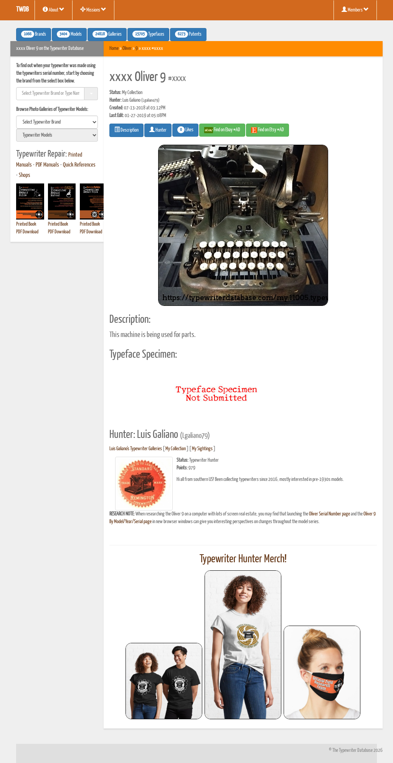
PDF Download (27, 232)
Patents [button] (188, 34)
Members (355, 10)
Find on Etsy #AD (267, 130)
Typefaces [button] (148, 34)
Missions (93, 10)
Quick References (79, 165)
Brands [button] (33, 34)
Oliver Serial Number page (329, 514)
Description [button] (126, 130)
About (53, 10)
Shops (24, 175)
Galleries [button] (107, 34)
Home (114, 48)
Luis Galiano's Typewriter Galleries (135, 448)
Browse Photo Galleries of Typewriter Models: (52, 109)
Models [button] (69, 34)
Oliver (127, 48)
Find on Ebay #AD (222, 130)
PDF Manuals (47, 165)
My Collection (175, 448)
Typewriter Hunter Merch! (243, 559)
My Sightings (202, 448)
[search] (57, 122)
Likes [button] (185, 129)
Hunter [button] (158, 130)
